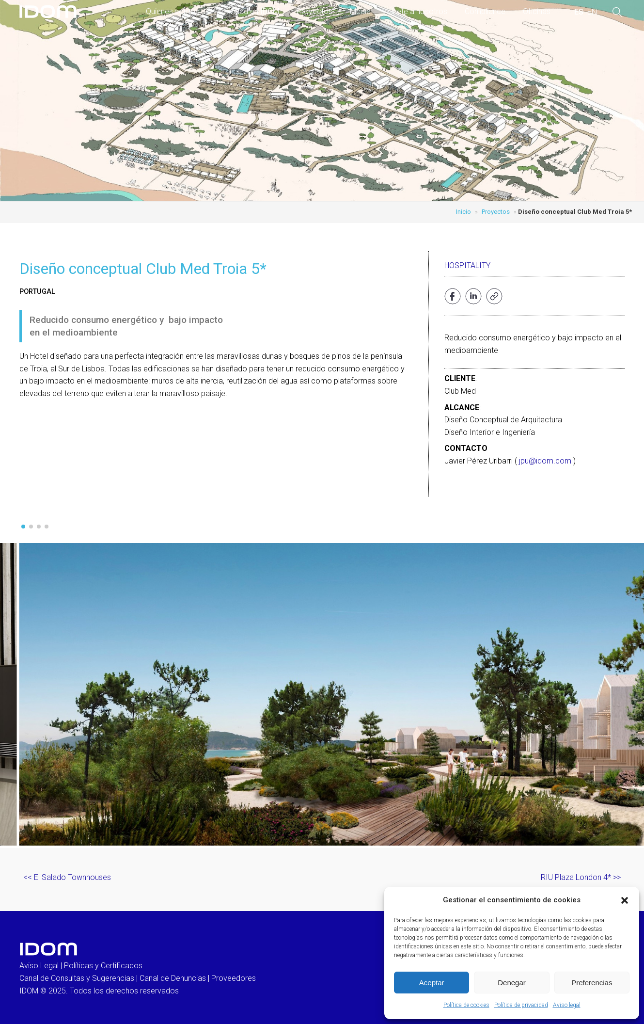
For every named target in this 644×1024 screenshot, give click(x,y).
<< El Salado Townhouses (67, 877)
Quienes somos (172, 11)
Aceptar (431, 982)
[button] (624, 900)
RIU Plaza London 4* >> (581, 877)
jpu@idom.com (545, 460)
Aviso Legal (39, 965)
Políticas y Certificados (103, 965)
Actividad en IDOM (248, 11)
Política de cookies (466, 1005)
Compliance (485, 11)
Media (360, 11)
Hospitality (467, 265)
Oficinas (536, 11)
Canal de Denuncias (173, 978)
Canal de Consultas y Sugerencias (76, 978)
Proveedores (233, 978)
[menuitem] (578, 12)
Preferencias (591, 982)
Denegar (512, 982)
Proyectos (314, 11)
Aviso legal (567, 1005)
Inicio (463, 211)
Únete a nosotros (417, 11)
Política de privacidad (521, 1005)
